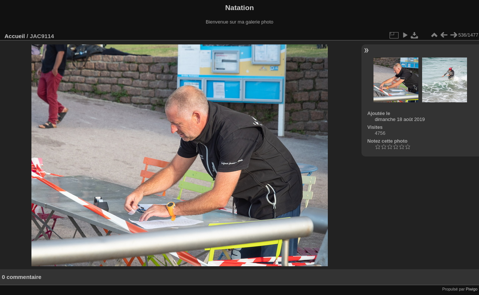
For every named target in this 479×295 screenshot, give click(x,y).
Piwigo (472, 289)
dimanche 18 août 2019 (400, 119)
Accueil (14, 36)
